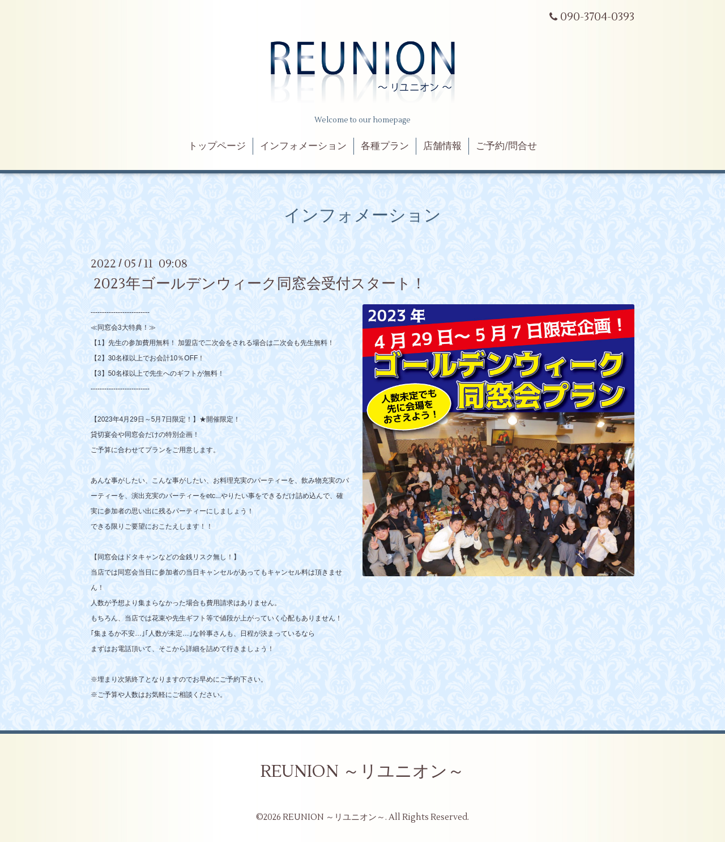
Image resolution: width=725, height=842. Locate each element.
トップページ (217, 146)
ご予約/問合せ (506, 146)
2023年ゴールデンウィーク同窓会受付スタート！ (259, 284)
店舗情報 (442, 146)
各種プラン (385, 146)
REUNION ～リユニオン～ (362, 771)
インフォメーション (303, 146)
